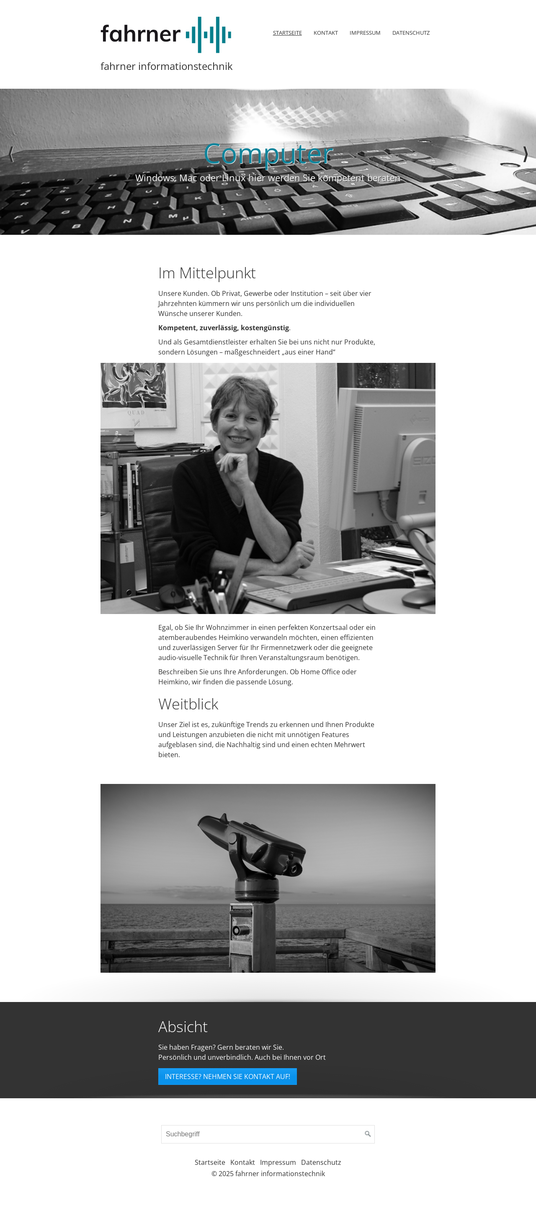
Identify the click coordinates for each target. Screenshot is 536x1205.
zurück (10, 162)
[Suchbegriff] (268, 1134)
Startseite (287, 32)
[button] (227, 1076)
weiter (525, 162)
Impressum (365, 32)
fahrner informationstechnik (166, 66)
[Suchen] (368, 1134)
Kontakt (326, 32)
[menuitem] (287, 33)
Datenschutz (411, 32)
